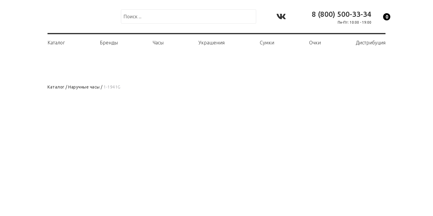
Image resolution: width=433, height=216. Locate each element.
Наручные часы (84, 87)
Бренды (109, 42)
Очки (315, 42)
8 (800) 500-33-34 (341, 14)
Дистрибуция (370, 42)
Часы (158, 42)
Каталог (56, 42)
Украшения (211, 42)
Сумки (267, 42)
